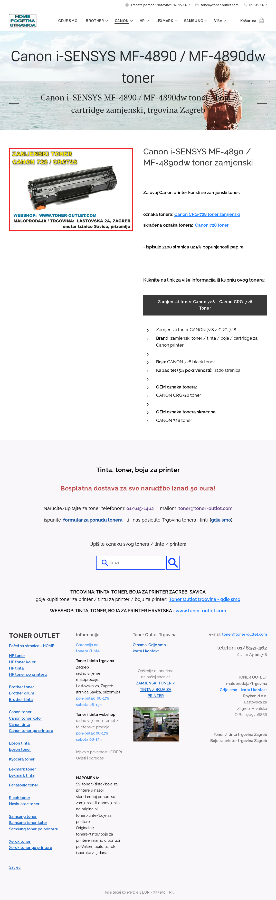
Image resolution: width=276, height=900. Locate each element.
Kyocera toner (22, 759)
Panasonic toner (23, 785)
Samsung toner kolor (28, 822)
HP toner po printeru (28, 674)
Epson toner (20, 749)
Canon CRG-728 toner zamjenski (207, 214)
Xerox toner (20, 841)
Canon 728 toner (212, 225)
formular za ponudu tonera (92, 519)
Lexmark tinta (21, 775)
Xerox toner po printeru (30, 847)
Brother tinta (21, 699)
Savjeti (15, 867)
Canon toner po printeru (31, 730)
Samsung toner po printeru (33, 829)
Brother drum (21, 693)
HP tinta (16, 668)
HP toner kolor (22, 662)
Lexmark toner (22, 769)
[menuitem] (68, 20)
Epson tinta (19, 743)
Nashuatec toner (24, 804)
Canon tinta (19, 724)
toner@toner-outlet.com (220, 5)
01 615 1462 (258, 5)
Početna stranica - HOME (31, 646)
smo (226, 519)
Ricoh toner (19, 797)
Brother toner (21, 687)
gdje (216, 519)
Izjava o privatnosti (92, 751)
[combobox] (130, 562)
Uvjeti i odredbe (90, 758)
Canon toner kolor (25, 718)
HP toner (17, 655)
